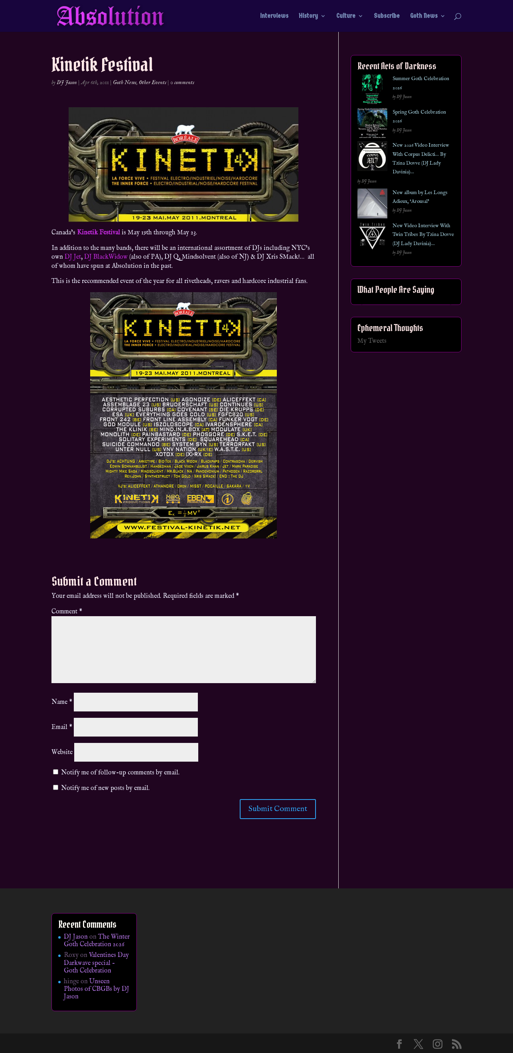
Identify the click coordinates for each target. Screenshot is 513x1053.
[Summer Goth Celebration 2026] (372, 91)
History (308, 16)
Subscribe (387, 16)
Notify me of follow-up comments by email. (120, 773)
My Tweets (372, 341)
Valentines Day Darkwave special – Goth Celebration (96, 962)
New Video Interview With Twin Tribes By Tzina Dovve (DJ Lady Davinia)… (423, 234)
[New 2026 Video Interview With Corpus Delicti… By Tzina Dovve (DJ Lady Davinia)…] (372, 157)
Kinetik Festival (98, 233)
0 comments (182, 82)
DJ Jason (67, 82)
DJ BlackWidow (106, 257)
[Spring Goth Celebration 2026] (372, 124)
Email (61, 727)
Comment (66, 612)
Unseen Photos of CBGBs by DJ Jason (96, 989)
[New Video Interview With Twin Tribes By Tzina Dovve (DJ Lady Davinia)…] (372, 238)
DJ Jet (73, 257)
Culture (345, 16)
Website (62, 752)
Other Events (152, 82)
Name (61, 702)
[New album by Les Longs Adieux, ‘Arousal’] (372, 205)
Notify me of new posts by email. (105, 788)
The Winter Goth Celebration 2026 (97, 941)
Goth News (424, 16)
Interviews (274, 16)
